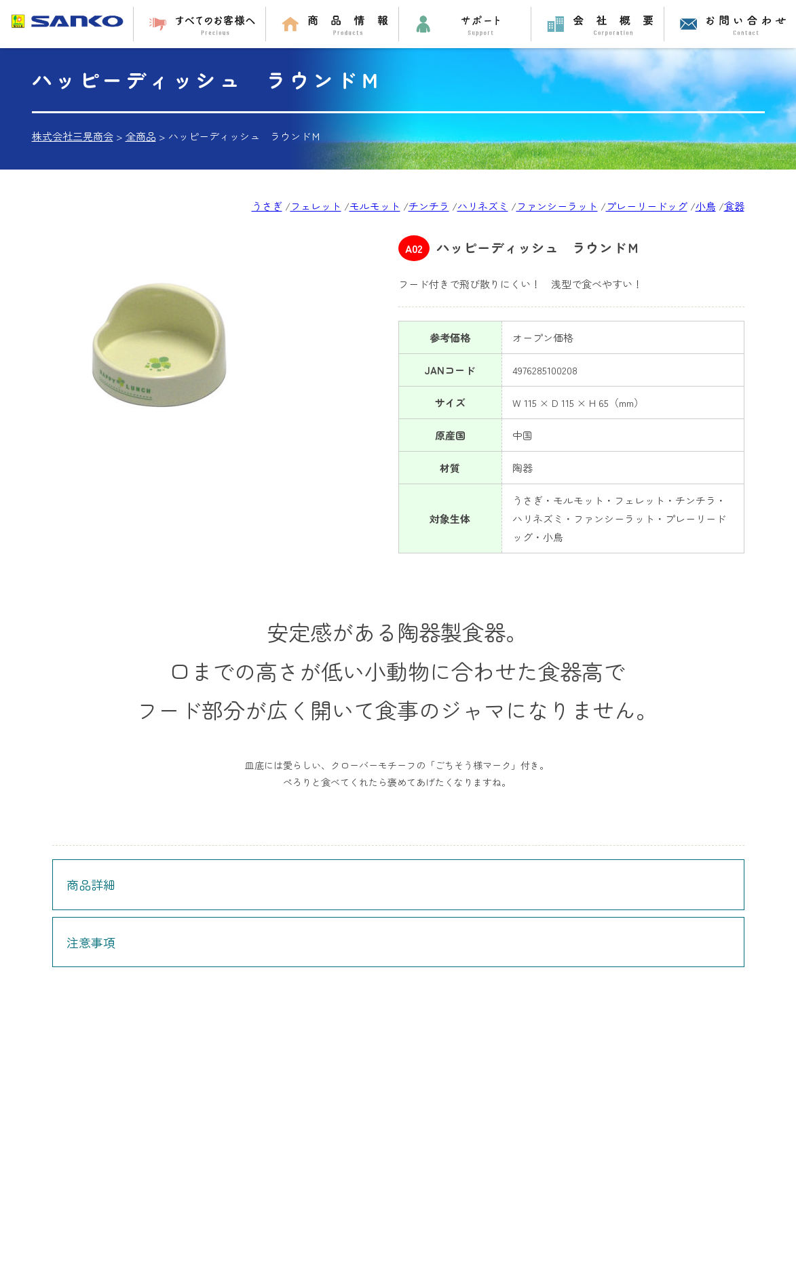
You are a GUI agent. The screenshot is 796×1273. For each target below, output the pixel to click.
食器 (734, 206)
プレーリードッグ (646, 206)
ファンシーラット (557, 206)
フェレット (315, 206)
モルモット (374, 206)
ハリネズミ (482, 206)
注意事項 (91, 942)
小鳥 (706, 206)
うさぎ (267, 206)
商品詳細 (91, 884)
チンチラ (429, 206)
